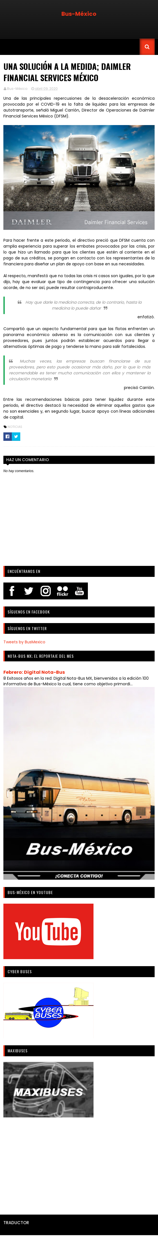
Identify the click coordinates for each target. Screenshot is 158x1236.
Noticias (14, 427)
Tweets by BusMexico (24, 642)
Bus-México (78, 14)
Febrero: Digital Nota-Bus (34, 672)
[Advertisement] (79, 1164)
